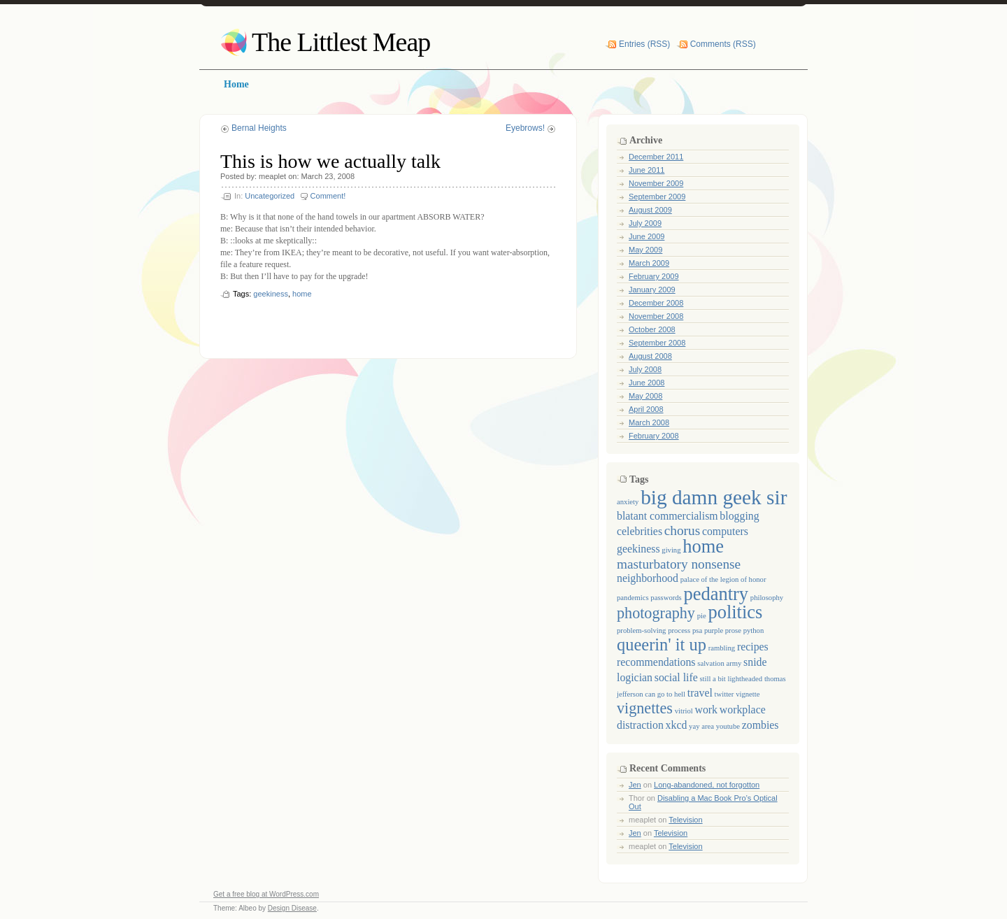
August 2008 (650, 356)
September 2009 (657, 196)
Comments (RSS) (723, 44)
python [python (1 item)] (753, 630)
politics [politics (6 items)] (735, 611)
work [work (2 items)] (706, 709)
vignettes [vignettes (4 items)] (645, 708)
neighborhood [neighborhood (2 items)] (647, 578)
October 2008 (652, 329)
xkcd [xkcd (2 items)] (676, 725)
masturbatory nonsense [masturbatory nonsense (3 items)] (679, 564)
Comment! (328, 196)
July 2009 (645, 223)
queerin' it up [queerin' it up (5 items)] (661, 644)
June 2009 (646, 236)
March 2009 (649, 263)
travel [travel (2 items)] (700, 693)
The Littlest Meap (341, 42)
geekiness (270, 294)
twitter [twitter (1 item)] (724, 694)
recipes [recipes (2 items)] (753, 647)
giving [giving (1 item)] (671, 550)
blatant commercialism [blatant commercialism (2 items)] (667, 516)
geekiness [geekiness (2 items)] (638, 549)
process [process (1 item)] (679, 630)
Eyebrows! (525, 128)
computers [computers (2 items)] (725, 531)
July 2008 (645, 369)
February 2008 (654, 436)
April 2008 (646, 409)
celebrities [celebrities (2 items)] (639, 531)
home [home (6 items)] (703, 546)
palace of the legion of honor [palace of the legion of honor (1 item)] (723, 579)
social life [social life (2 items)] (676, 677)
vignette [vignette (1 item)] (747, 694)
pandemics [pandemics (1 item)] (633, 597)
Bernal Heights (259, 128)
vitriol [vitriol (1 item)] (684, 711)
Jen (635, 785)
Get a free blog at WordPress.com (266, 894)
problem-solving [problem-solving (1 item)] (641, 630)
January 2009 (652, 289)
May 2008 (645, 396)
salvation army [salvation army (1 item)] (719, 663)
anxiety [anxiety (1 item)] (627, 502)
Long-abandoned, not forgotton (706, 785)
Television (685, 819)
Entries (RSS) (644, 44)
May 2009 (645, 249)
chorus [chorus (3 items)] (682, 530)
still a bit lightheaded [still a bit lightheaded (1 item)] (730, 679)
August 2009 (650, 210)
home (302, 294)
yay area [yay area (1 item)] (701, 726)
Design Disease (292, 908)
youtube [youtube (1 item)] (728, 726)
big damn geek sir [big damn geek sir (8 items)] (714, 497)
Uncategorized (269, 196)
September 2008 (657, 343)
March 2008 (649, 422)
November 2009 (656, 183)
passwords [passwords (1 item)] (665, 597)
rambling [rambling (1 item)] (721, 648)
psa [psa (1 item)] (697, 630)
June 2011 (646, 170)
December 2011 (656, 156)
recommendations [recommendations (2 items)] (656, 662)
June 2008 (646, 382)
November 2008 (656, 316)
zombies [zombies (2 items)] (760, 725)
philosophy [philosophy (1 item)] (766, 597)
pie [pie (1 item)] (701, 616)
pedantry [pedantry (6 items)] (715, 593)
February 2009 (654, 276)
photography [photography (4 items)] (656, 613)
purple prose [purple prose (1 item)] (722, 630)
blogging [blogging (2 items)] (739, 516)
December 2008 (656, 303)
